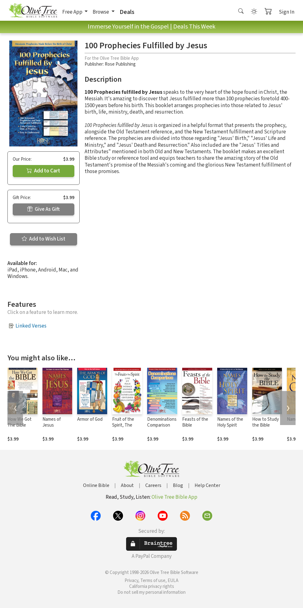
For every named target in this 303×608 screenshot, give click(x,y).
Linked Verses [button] (30, 326)
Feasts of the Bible (195, 422)
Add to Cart (43, 171)
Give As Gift (43, 209)
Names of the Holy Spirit (230, 422)
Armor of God (90, 419)
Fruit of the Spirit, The (123, 422)
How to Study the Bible (265, 422)
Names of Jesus (51, 422)
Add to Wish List (43, 239)
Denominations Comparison (162, 422)
